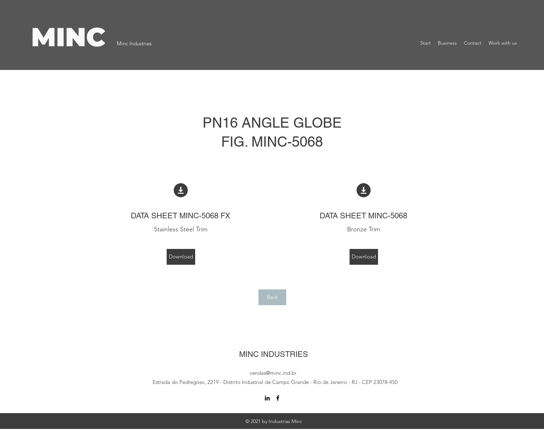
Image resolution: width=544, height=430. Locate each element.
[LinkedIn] (267, 398)
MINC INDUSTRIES (273, 354)
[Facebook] (277, 398)
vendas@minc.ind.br (273, 373)
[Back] (272, 297)
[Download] (181, 257)
